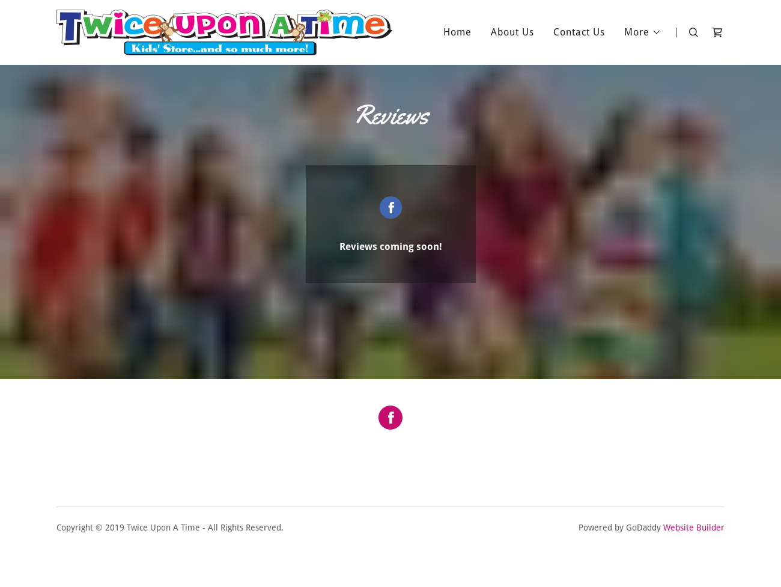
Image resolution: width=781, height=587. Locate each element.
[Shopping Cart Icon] (717, 32)
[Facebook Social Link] (390, 418)
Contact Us (579, 32)
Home (457, 32)
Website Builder (694, 527)
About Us (512, 32)
